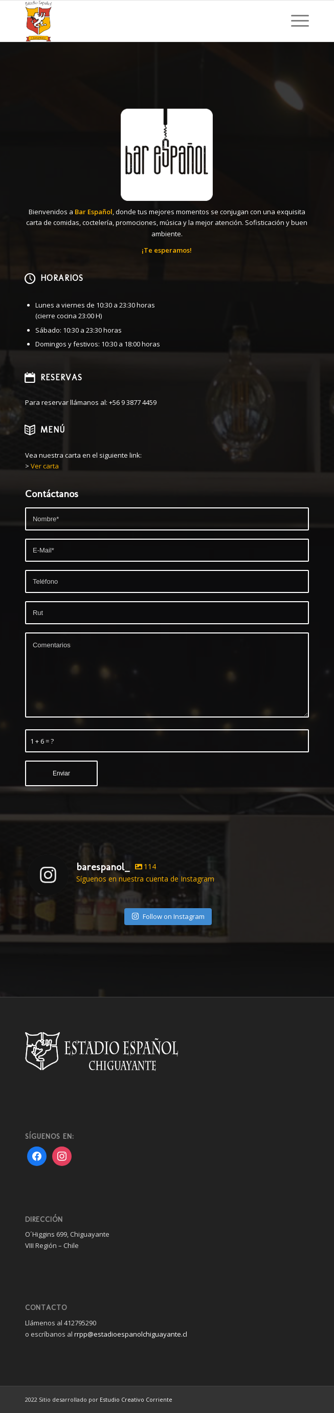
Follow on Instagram (168, 916)
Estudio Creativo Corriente (136, 1399)
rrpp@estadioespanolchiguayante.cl (130, 1334)
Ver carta (45, 465)
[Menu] (295, 21)
